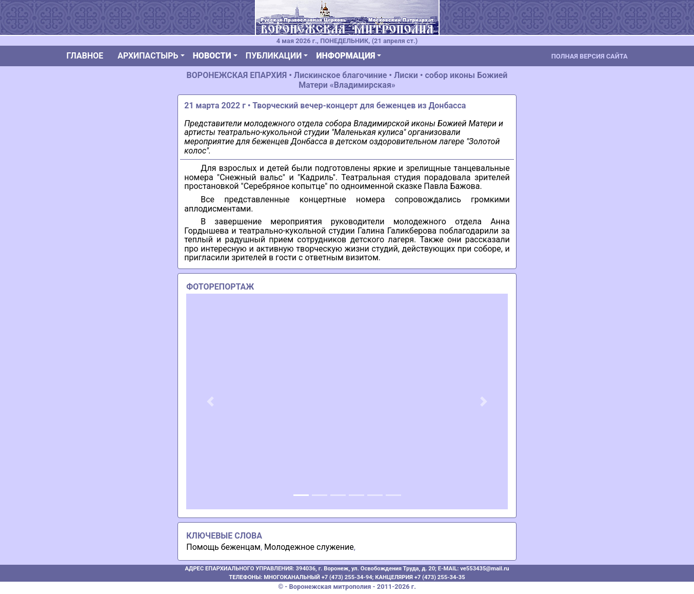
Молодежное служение (309, 547)
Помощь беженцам (223, 547)
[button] (210, 401)
